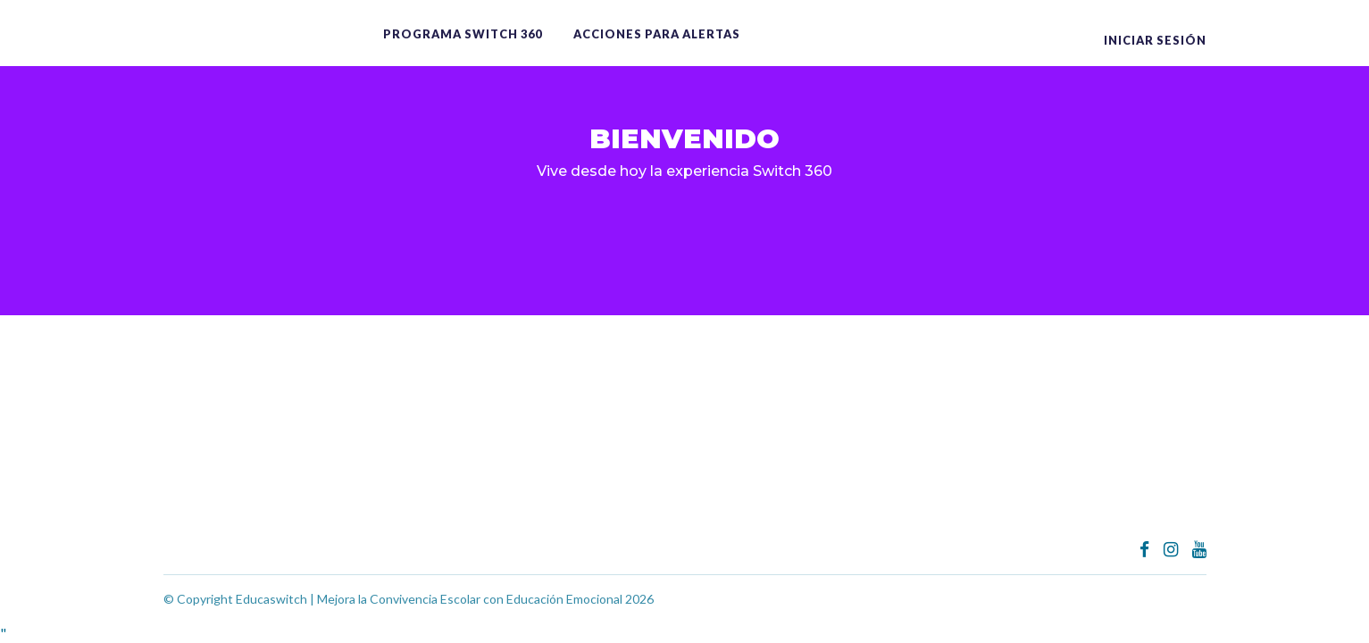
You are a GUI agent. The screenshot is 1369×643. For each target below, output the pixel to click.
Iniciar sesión (1155, 40)
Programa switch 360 (462, 34)
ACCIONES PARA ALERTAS (656, 34)
